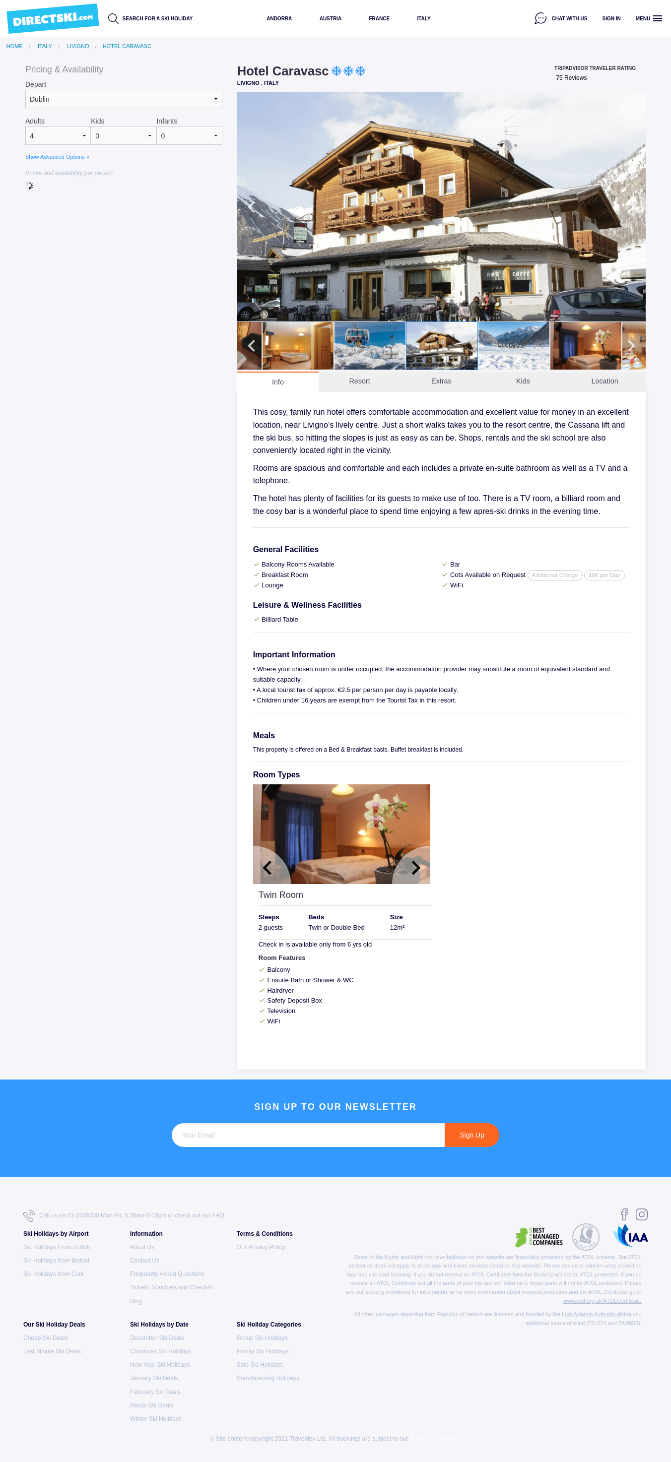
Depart (35, 84)
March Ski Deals (151, 1405)
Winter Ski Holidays (156, 1418)
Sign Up (472, 1135)
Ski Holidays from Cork (53, 1274)
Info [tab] (278, 382)
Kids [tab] (523, 381)
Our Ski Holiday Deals (54, 1324)
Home (14, 46)
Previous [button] (252, 207)
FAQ (218, 1215)
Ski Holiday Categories (269, 1324)
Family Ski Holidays (263, 1351)
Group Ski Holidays (262, 1338)
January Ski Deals (154, 1378)
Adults (35, 121)
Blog (136, 1301)
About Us (142, 1247)
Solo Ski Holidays (260, 1364)
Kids (97, 121)
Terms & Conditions (265, 1233)
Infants (166, 121)
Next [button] (631, 207)
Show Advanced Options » (57, 157)
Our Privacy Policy (261, 1247)
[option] (441, 206)
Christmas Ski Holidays (160, 1351)
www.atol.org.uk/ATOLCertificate (602, 1301)
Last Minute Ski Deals (52, 1351)
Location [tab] (604, 381)
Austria (330, 18)
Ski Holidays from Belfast (56, 1260)
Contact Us (144, 1260)
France (379, 18)
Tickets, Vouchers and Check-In (172, 1287)
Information (146, 1233)
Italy (423, 18)
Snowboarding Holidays (268, 1378)
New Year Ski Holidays (160, 1364)
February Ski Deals (155, 1392)
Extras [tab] (441, 381)
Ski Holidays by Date (159, 1324)
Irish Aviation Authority (588, 1314)
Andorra (279, 18)
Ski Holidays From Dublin (56, 1247)
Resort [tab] (359, 381)
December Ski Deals (157, 1338)
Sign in (612, 18)
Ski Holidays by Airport (56, 1233)
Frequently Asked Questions (167, 1274)
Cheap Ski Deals (45, 1338)
